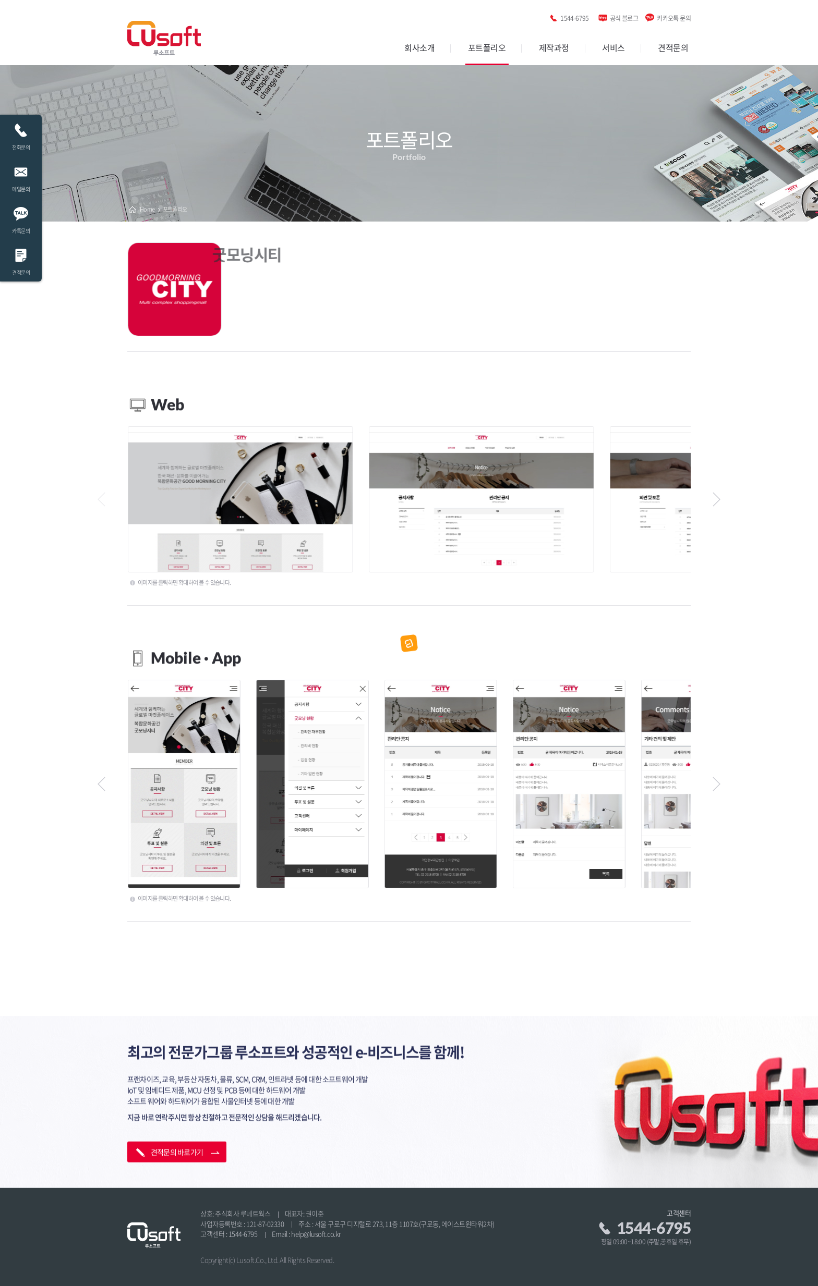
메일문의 (21, 176)
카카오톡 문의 (674, 16)
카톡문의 (21, 218)
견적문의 (673, 47)
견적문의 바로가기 (177, 1106)
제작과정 (554, 47)
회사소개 (419, 47)
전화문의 (21, 134)
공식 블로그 (624, 16)
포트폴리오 (487, 47)
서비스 (613, 47)
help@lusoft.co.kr (316, 1234)
